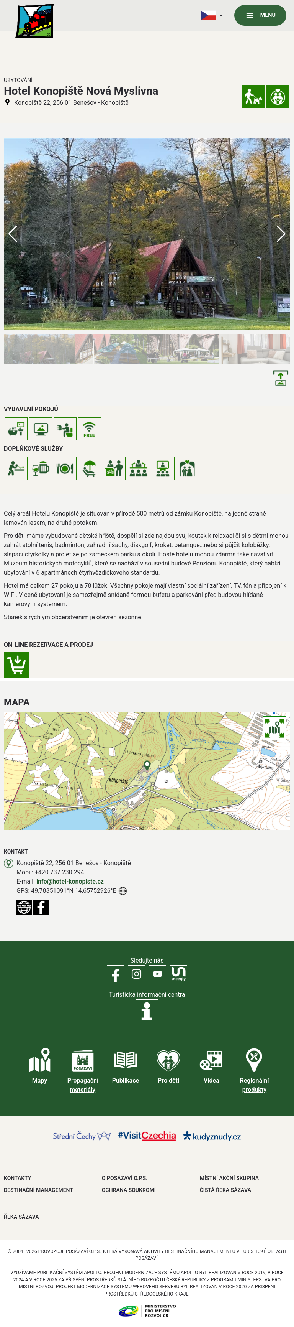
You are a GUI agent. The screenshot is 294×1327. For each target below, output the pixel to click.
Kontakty (17, 1178)
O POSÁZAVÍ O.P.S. (124, 1178)
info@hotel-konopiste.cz (70, 881)
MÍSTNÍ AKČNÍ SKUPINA (229, 1178)
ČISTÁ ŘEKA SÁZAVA (225, 1190)
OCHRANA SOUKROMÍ (129, 1190)
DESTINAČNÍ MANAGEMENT (38, 1190)
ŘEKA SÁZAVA (21, 1217)
